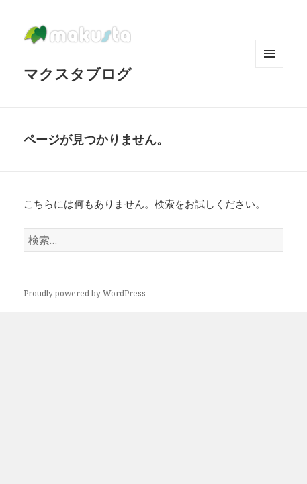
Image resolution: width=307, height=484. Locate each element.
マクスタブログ (78, 73)
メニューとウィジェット (269, 67)
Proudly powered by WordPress (85, 293)
